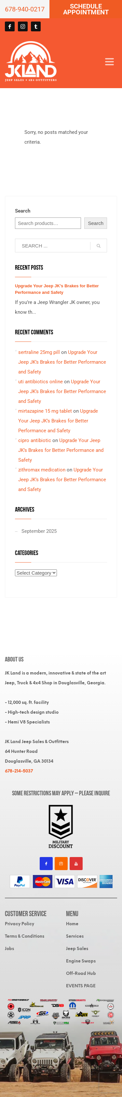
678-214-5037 (19, 771)
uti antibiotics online (40, 382)
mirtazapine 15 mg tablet (45, 411)
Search (22, 211)
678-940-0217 (25, 9)
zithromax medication (41, 470)
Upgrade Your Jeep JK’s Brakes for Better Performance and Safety (62, 362)
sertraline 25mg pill (39, 352)
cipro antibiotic (34, 440)
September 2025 (39, 531)
